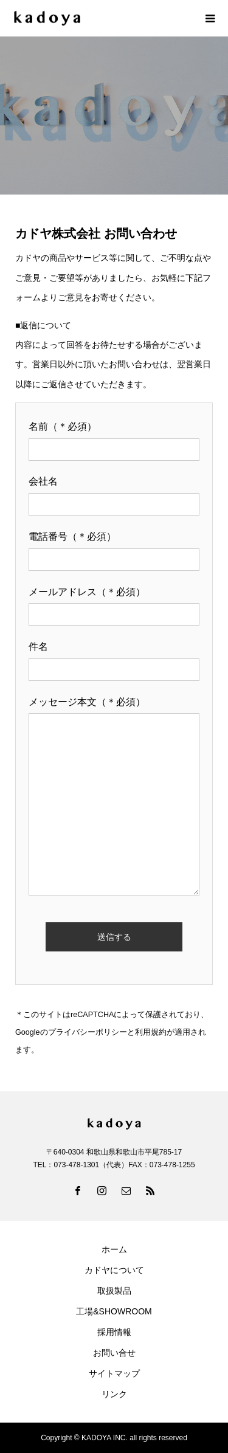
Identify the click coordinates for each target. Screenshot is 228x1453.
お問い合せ (114, 1353)
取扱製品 (114, 1291)
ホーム (114, 1249)
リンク (114, 1394)
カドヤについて (114, 1270)
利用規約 (151, 1032)
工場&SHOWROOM (113, 1311)
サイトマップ (114, 1373)
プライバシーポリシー (87, 1032)
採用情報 (114, 1332)
